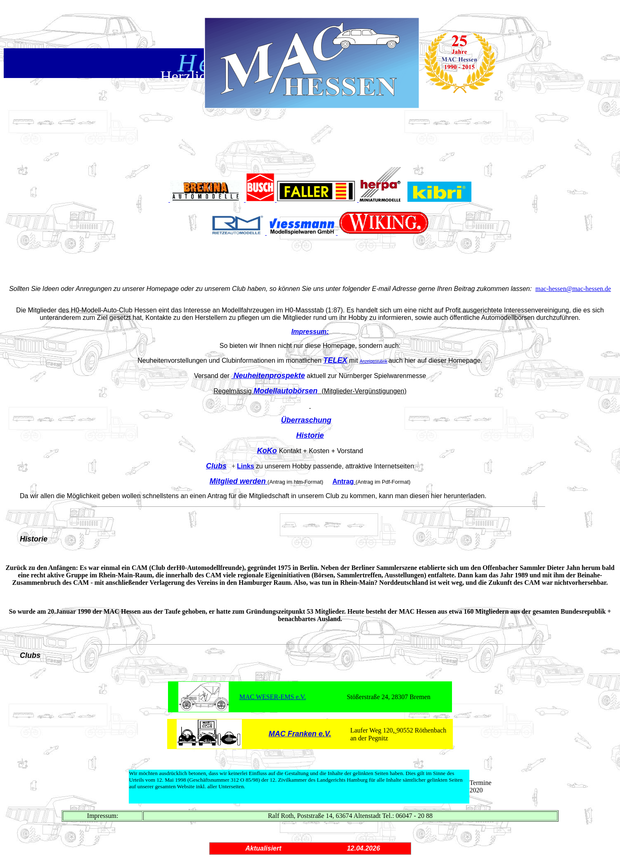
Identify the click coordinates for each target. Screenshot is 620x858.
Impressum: (310, 331)
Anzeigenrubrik (374, 361)
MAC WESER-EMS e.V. (272, 696)
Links (245, 466)
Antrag (343, 481)
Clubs (216, 466)
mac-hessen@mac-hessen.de (573, 288)
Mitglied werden (238, 481)
